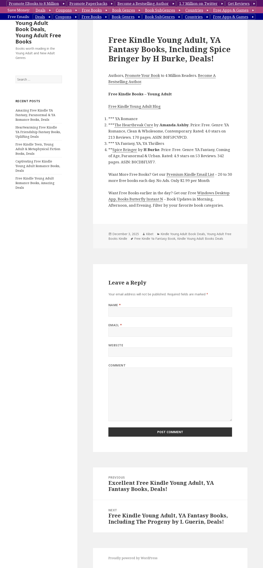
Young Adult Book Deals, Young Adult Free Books (38, 32)
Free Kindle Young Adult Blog (134, 106)
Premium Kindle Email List (190, 174)
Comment (117, 365)
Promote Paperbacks (88, 3)
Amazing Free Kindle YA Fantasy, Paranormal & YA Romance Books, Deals (35, 115)
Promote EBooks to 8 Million (34, 3)
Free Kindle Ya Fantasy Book (154, 238)
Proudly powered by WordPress (132, 558)
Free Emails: (19, 16)
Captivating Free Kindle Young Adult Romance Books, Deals (37, 166)
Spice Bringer (124, 149)
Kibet (150, 234)
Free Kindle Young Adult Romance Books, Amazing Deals (34, 183)
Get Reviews (239, 3)
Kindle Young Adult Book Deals (183, 234)
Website (115, 345)
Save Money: (19, 10)
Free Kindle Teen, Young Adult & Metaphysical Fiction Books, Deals (37, 149)
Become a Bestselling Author (143, 3)
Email (115, 325)
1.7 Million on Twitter (198, 3)
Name (114, 305)
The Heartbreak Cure (133, 124)
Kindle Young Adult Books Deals (200, 238)
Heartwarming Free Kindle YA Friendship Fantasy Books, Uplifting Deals (38, 132)
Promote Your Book (142, 75)
